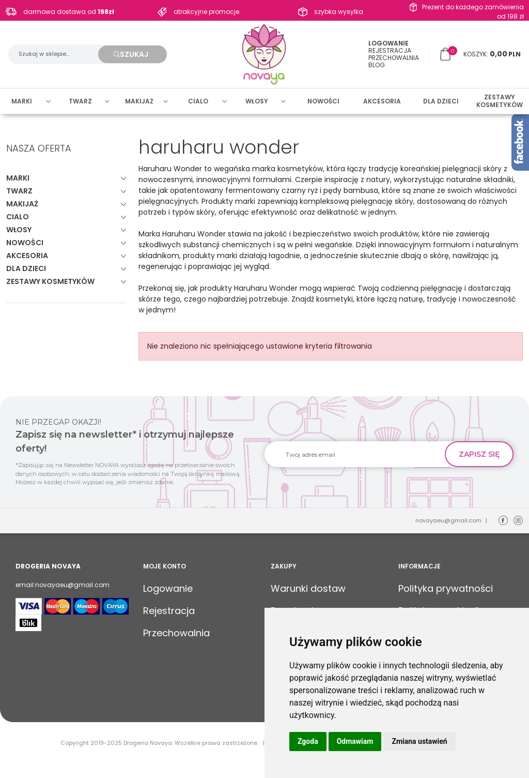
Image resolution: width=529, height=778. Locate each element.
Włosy (256, 101)
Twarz (80, 101)
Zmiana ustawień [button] (419, 741)
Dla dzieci (441, 101)
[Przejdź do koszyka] (492, 54)
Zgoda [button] (308, 741)
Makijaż (139, 101)
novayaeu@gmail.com (448, 520)
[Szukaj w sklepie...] (58, 54)
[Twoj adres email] (359, 454)
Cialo (198, 101)
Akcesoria (382, 101)
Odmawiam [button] (355, 741)
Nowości (323, 101)
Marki (21, 101)
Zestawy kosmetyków (499, 101)
